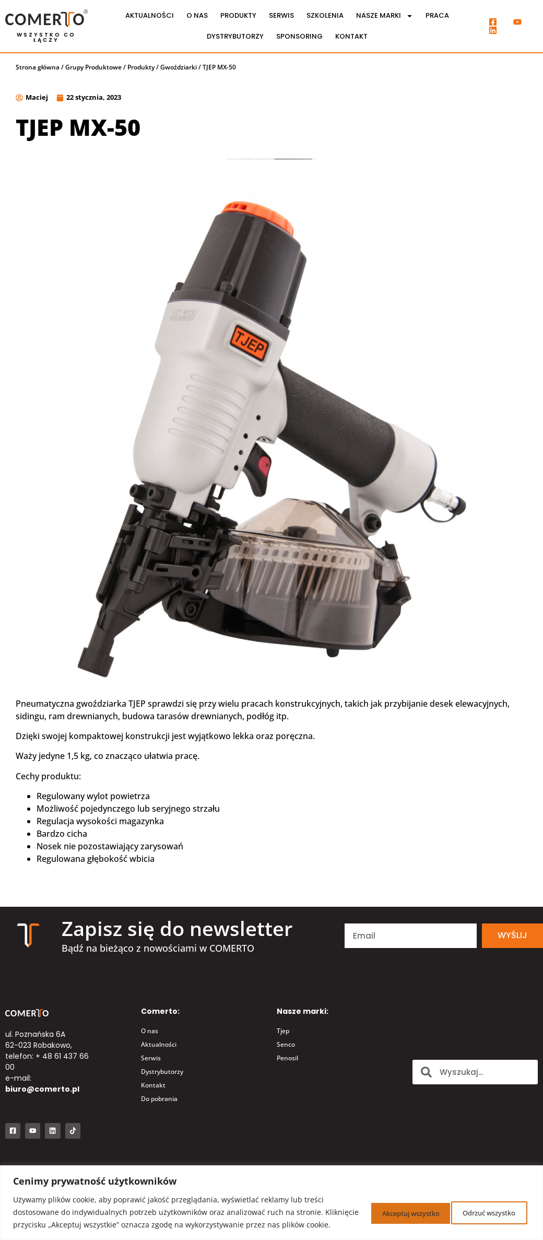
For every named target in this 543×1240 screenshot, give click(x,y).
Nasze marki (384, 16)
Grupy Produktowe (93, 67)
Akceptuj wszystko (483, 1206)
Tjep (283, 1030)
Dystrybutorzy (235, 36)
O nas (197, 15)
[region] (271, 1196)
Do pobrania (159, 1098)
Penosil (287, 1058)
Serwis (281, 15)
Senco (286, 1044)
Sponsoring (299, 36)
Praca (437, 15)
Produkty (238, 15)
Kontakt (351, 36)
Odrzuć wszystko (386, 1206)
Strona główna (38, 67)
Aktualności (149, 15)
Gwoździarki (178, 67)
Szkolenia (325, 15)
